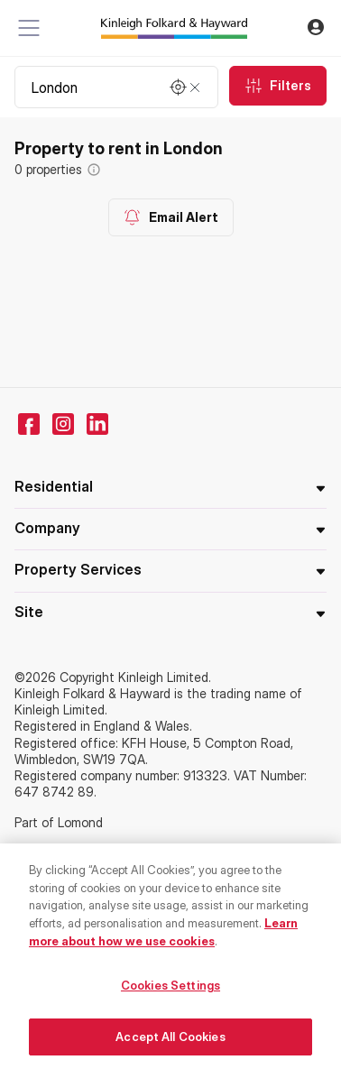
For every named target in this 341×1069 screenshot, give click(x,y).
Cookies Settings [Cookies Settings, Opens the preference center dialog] (170, 989)
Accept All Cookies (170, 1041)
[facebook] (29, 424)
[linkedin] (97, 424)
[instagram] (63, 424)
